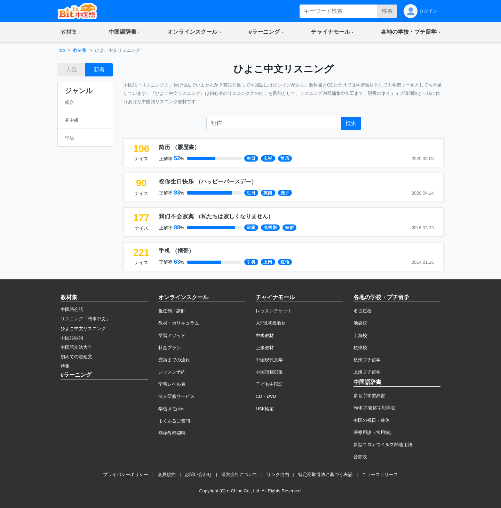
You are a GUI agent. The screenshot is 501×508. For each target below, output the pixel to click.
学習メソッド (171, 335)
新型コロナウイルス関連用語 (382, 444)
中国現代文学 (269, 359)
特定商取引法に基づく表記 (325, 474)
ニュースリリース (380, 474)
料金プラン (169, 347)
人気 (71, 70)
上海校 (360, 335)
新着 (99, 70)
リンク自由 (278, 474)
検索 (387, 11)
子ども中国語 (269, 384)
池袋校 (360, 323)
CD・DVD (266, 396)
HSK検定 (265, 408)
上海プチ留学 (367, 372)
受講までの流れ (174, 359)
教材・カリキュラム (178, 323)
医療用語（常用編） (373, 432)
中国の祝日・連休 (371, 420)
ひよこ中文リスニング (83, 328)
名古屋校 (362, 310)
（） (179, 147)
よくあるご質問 (174, 421)
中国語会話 (72, 309)
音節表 (360, 456)
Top (61, 50)
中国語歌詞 (72, 338)
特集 (65, 366)
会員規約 (167, 474)
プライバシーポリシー (125, 474)
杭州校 (360, 347)
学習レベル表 (171, 384)
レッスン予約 (171, 372)
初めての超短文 (76, 356)
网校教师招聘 (171, 433)
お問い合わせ (198, 474)
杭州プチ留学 (367, 359)
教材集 (80, 50)
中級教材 (265, 335)
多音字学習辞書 (369, 395)
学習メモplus (171, 408)
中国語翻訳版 (269, 372)
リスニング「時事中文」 (85, 318)
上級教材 (265, 347)
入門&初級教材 (271, 323)
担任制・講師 (171, 310)
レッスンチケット (274, 310)
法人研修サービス (176, 396)
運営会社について (239, 474)
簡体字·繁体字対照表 (374, 407)
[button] (70, 32)
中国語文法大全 (76, 347)
